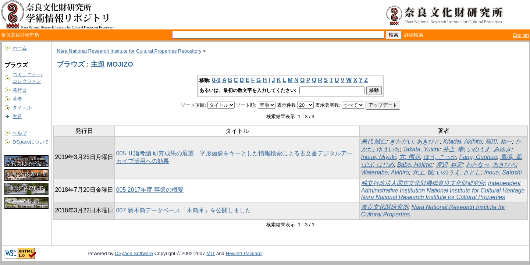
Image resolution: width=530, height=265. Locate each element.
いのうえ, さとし (458, 172)
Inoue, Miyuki (378, 157)
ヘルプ (20, 133)
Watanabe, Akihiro (385, 172)
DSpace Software (134, 253)
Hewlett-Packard (244, 253)
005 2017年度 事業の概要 (150, 190)
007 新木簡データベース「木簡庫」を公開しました (183, 210)
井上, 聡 (422, 172)
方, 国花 (409, 157)
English (521, 35)
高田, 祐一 (498, 141)
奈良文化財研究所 (20, 35)
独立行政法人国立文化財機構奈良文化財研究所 (423, 183)
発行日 (20, 90)
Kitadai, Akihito (462, 141)
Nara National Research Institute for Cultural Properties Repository (129, 51)
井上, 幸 (453, 149)
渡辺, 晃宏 (449, 165)
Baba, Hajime (415, 165)
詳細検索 (413, 35)
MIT (210, 253)
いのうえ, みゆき (489, 149)
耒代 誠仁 (373, 141)
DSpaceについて (31, 142)
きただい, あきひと (415, 141)
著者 (17, 99)
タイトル (22, 107)
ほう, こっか (439, 157)
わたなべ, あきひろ (491, 165)
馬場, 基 (510, 157)
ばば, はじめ (377, 165)
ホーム (20, 48)
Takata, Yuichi (421, 149)
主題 (17, 116)
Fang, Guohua (478, 157)
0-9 (216, 80)
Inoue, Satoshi (503, 172)
